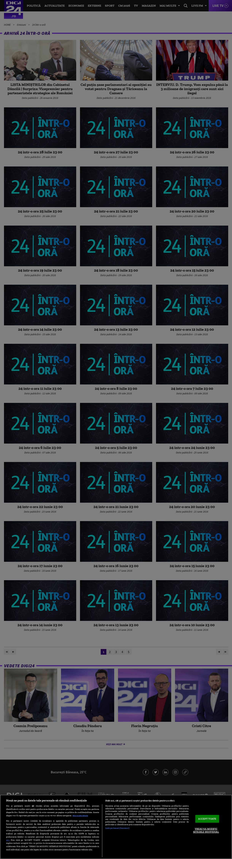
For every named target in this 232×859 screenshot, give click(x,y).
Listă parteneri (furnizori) (117, 828)
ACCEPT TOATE (207, 818)
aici (8, 839)
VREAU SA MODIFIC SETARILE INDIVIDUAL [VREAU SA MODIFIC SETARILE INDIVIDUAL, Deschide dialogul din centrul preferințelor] (206, 831)
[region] (116, 827)
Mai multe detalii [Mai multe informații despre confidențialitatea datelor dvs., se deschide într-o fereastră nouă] (80, 815)
